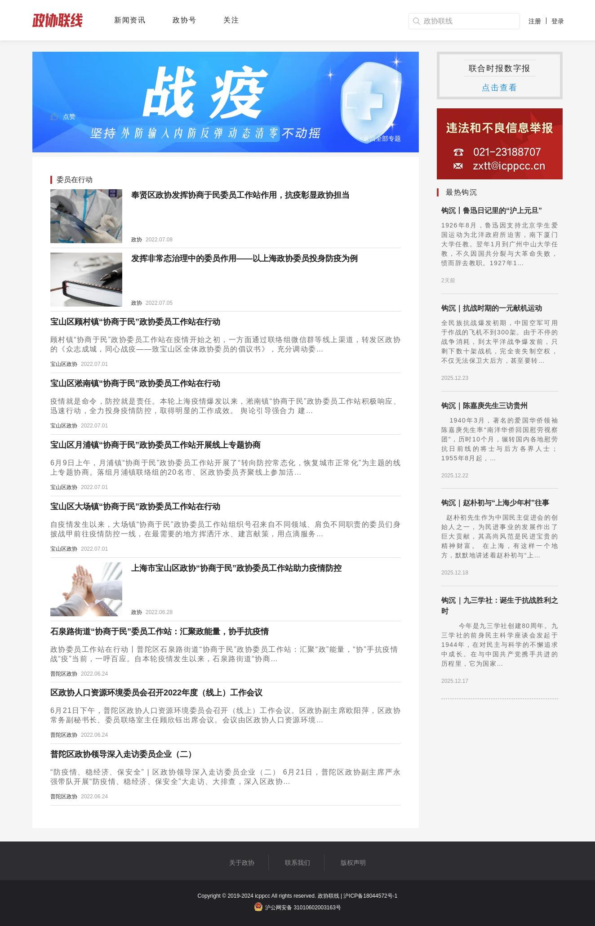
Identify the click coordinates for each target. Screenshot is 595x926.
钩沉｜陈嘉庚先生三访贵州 (484, 406)
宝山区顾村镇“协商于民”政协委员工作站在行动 (135, 321)
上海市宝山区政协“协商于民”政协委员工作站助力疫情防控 (236, 568)
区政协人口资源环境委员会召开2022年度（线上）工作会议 (156, 692)
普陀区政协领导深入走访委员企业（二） (123, 754)
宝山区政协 (63, 364)
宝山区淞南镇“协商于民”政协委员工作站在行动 (135, 383)
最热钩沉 (461, 192)
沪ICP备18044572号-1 (370, 896)
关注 (231, 20)
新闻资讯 (130, 20)
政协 (136, 239)
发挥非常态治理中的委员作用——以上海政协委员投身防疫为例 (244, 258)
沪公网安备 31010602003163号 (297, 907)
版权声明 (353, 862)
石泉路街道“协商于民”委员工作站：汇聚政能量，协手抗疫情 (159, 631)
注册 (534, 21)
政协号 (184, 20)
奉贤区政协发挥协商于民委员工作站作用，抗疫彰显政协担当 (240, 195)
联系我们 (297, 862)
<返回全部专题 (380, 138)
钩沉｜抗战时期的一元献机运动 (491, 308)
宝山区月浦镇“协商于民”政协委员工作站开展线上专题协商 (155, 445)
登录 (557, 21)
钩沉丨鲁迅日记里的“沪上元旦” (491, 210)
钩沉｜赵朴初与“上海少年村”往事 (495, 503)
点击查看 (499, 87)
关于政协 (241, 862)
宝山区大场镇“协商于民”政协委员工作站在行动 (135, 506)
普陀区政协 (63, 674)
